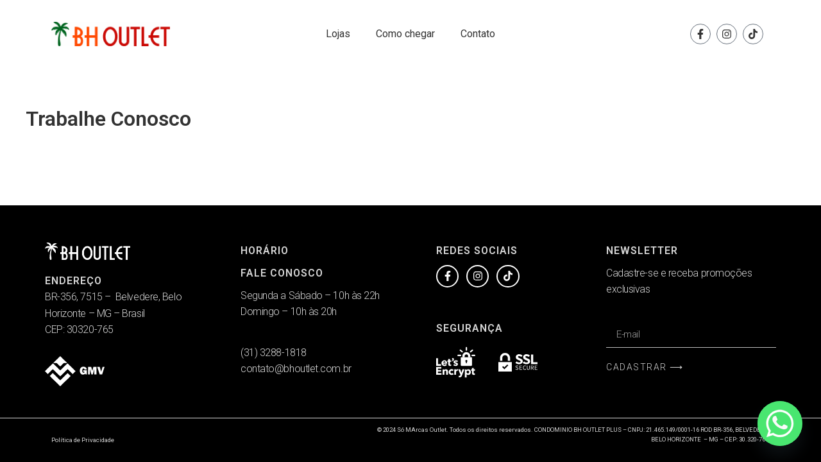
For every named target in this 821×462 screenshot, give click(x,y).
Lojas (338, 34)
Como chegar (405, 34)
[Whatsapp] (780, 423)
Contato (478, 34)
